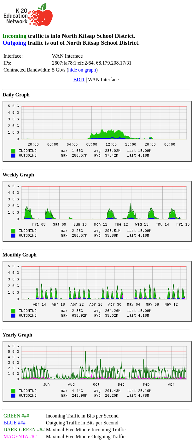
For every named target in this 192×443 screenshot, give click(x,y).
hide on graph (82, 69)
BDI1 (79, 79)
